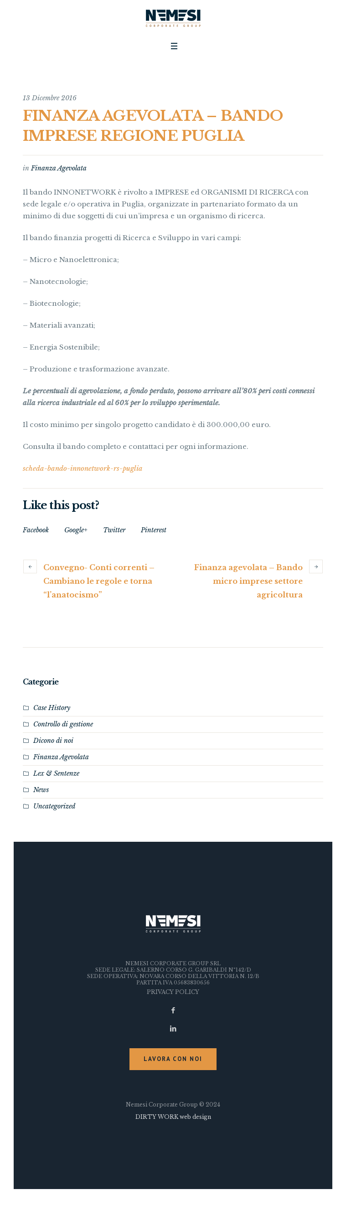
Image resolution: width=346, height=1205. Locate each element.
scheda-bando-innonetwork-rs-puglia (83, 468)
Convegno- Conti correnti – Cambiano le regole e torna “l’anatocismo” (99, 581)
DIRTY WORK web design (173, 1116)
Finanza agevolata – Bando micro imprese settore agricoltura (248, 581)
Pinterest (153, 530)
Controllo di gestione (63, 724)
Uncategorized (54, 806)
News (41, 790)
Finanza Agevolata (59, 168)
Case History (51, 708)
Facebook (36, 530)
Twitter (114, 530)
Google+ (76, 530)
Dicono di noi (53, 740)
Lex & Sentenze (56, 773)
